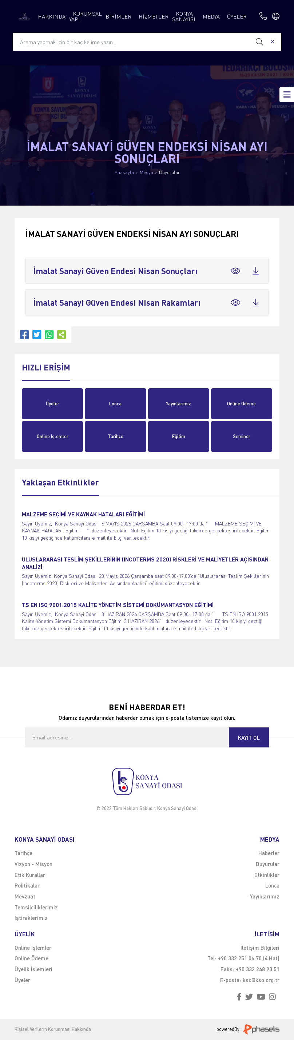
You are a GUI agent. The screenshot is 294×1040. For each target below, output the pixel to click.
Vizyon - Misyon (33, 864)
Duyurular (169, 172)
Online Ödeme (241, 403)
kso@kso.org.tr (261, 980)
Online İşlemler (52, 436)
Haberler (268, 853)
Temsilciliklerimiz (36, 907)
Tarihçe (115, 436)
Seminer (241, 436)
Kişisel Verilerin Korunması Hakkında (53, 1029)
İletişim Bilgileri (260, 947)
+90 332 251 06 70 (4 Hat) (248, 958)
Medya (146, 172)
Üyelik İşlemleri (33, 969)
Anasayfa (124, 172)
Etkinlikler (266, 875)
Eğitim (178, 436)
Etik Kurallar (30, 875)
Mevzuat (25, 896)
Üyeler (52, 403)
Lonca (115, 403)
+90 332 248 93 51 (257, 969)
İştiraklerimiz (31, 917)
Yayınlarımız (178, 403)
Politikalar (27, 885)
